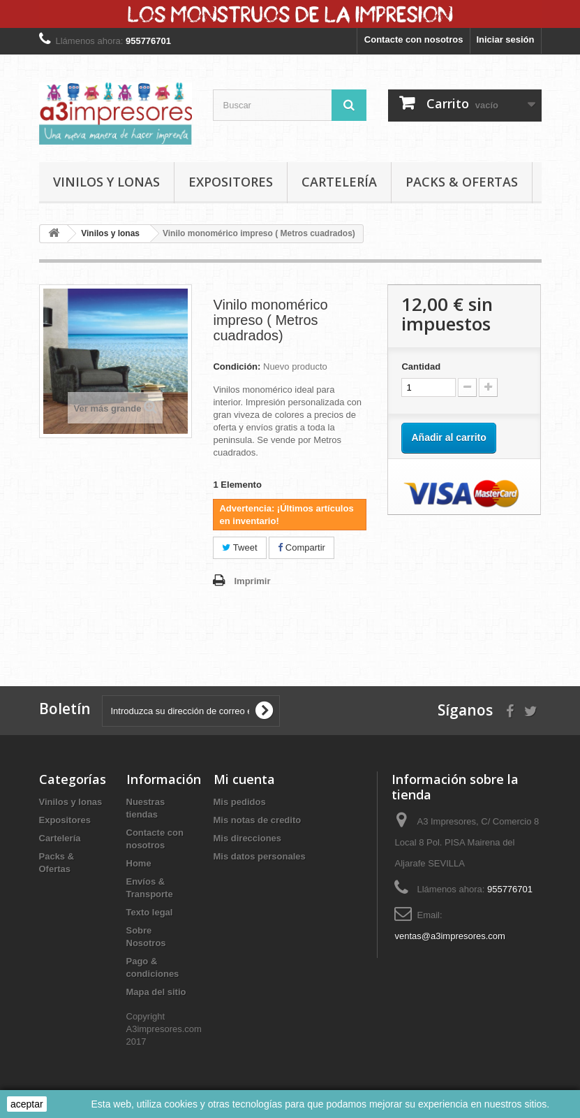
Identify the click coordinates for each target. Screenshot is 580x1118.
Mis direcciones (248, 838)
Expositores (230, 181)
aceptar (26, 1104)
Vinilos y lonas (106, 181)
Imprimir (252, 581)
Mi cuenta (244, 779)
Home (138, 863)
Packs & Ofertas (462, 181)
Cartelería (339, 181)
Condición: (236, 366)
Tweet (239, 547)
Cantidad (420, 366)
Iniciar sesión (505, 39)
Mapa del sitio (156, 992)
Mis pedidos (240, 802)
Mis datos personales (260, 856)
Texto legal (149, 912)
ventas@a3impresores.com (449, 936)
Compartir (301, 547)
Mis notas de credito (258, 820)
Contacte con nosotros (413, 39)
